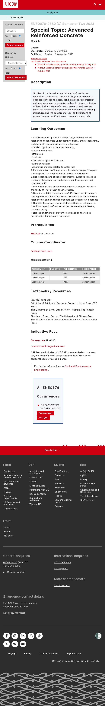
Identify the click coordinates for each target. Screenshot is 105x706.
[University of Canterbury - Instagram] (14, 636)
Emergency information (14, 612)
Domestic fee (38, 340)
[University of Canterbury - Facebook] (6, 636)
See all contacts (62, 585)
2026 (8, 41)
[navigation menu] (100, 5)
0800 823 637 (21, 606)
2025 (15, 36)
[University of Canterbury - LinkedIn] (23, 636)
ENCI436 (35, 233)
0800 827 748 (10, 562)
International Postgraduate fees (48, 346)
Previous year (45, 413)
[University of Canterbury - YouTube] (23, 644)
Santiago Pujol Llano (41, 251)
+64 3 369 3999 (11, 565)
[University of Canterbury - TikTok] (39, 636)
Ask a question (61, 568)
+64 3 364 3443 (62, 562)
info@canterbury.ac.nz (14, 572)
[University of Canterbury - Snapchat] (31, 636)
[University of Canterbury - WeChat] (14, 644)
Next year (43, 417)
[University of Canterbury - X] (6, 644)
